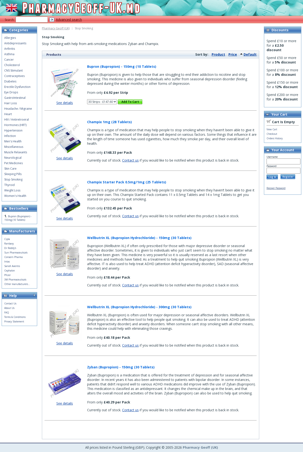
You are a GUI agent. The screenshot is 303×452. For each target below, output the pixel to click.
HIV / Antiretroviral (16, 120)
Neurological (13, 158)
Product (218, 54)
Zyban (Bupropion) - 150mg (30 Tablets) (121, 367)
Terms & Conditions (15, 317)
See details (64, 102)
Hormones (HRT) (15, 125)
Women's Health (15, 196)
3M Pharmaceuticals (15, 279)
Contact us (130, 160)
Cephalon (9, 270)
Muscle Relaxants (15, 152)
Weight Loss (12, 190)
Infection (10, 136)
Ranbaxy (9, 243)
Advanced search (69, 19)
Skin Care (10, 169)
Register (288, 176)
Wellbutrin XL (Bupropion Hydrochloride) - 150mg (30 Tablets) (139, 237)
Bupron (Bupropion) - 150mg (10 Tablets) (121, 66)
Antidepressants (15, 43)
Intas (7, 261)
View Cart (272, 129)
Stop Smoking (13, 179)
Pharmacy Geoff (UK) (56, 28)
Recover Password (276, 188)
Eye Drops (11, 92)
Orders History (275, 138)
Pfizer (7, 275)
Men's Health (13, 141)
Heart (8, 114)
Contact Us (10, 303)
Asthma (9, 54)
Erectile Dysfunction (17, 87)
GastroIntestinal (15, 98)
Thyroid (9, 185)
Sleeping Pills (13, 174)
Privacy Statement (14, 321)
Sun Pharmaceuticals (15, 252)
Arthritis (9, 49)
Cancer (9, 60)
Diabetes (10, 81)
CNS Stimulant (13, 70)
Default (250, 54)
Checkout (272, 134)
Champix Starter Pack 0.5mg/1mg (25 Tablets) (126, 182)
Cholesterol (12, 65)
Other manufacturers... (17, 284)
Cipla (7, 239)
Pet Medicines (13, 163)
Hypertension (13, 130)
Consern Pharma (13, 257)
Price (232, 54)
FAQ (6, 312)
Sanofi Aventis (12, 266)
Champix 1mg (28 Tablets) (109, 122)
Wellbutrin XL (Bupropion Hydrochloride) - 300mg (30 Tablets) (139, 307)
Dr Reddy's (10, 248)
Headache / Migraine (18, 109)
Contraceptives (14, 76)
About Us (9, 308)
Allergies (10, 38)
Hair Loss (10, 103)
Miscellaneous (13, 147)
